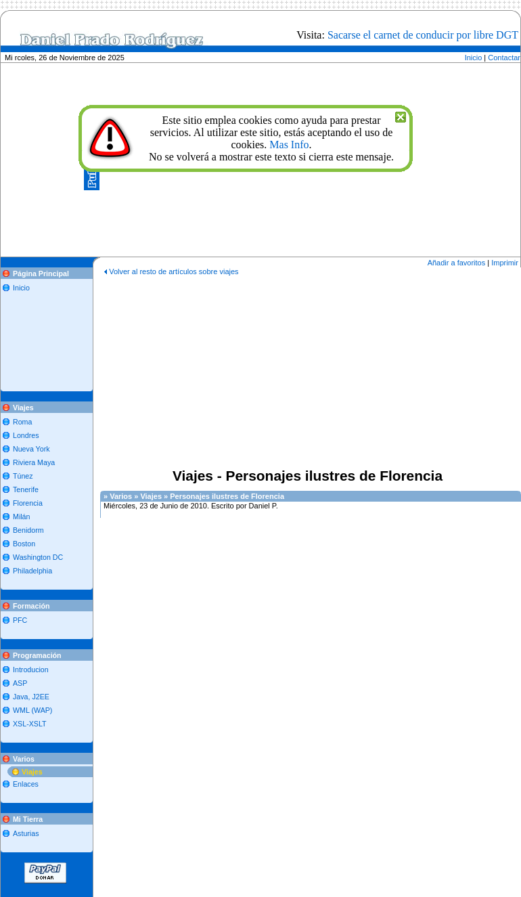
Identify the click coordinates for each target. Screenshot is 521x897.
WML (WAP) (32, 710)
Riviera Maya (34, 462)
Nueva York (31, 449)
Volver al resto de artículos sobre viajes (173, 271)
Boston (24, 544)
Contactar (504, 57)
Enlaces (26, 784)
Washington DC (38, 557)
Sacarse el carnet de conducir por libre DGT (422, 35)
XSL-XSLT (30, 724)
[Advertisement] (49, 336)
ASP (20, 683)
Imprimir (504, 263)
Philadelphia (32, 571)
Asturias (26, 833)
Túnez (23, 476)
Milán (21, 516)
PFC (20, 620)
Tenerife (26, 489)
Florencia (28, 503)
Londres (26, 435)
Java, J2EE (31, 697)
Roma (22, 422)
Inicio (473, 57)
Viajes (32, 772)
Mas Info (289, 144)
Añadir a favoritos (457, 263)
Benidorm (28, 530)
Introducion (31, 669)
